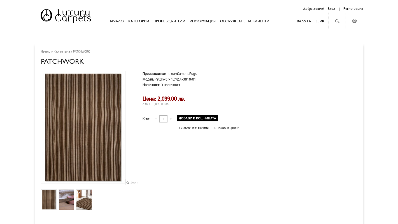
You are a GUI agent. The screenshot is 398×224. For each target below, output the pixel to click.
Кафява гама (62, 51)
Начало (45, 51)
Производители (169, 20)
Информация (203, 20)
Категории (138, 20)
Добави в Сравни (228, 128)
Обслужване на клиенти (244, 20)
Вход (331, 8)
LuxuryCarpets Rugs (182, 74)
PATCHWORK (81, 51)
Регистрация (353, 8)
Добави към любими (195, 128)
